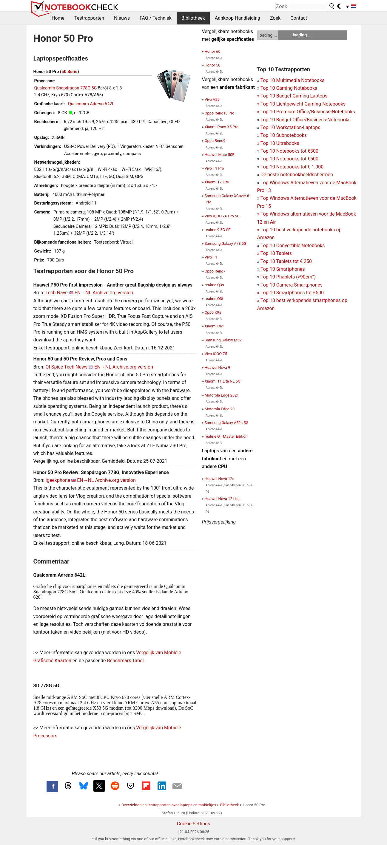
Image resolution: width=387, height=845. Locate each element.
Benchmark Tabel (125, 660)
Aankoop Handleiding (237, 18)
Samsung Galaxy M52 (223, 340)
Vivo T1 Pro (214, 168)
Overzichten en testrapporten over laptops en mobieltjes (168, 805)
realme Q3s (214, 285)
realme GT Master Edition (226, 436)
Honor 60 (213, 51)
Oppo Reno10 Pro (220, 113)
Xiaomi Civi (214, 326)
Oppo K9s (213, 312)
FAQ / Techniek (156, 18)
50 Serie (69, 71)
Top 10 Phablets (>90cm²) (288, 277)
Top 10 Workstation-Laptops (290, 127)
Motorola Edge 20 (220, 409)
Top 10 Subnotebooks (283, 135)
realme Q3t (214, 298)
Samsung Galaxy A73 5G (225, 243)
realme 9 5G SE (218, 230)
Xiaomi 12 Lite (217, 182)
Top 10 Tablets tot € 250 (286, 261)
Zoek (275, 18)
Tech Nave (56, 292)
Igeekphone (58, 480)
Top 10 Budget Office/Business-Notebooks (305, 120)
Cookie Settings (193, 824)
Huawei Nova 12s (219, 478)
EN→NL (83, 292)
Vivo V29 (212, 99)
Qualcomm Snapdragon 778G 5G (65, 88)
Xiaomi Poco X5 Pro (221, 127)
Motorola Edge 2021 (222, 395)
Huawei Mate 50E (220, 154)
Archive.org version (112, 292)
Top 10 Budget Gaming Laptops (292, 96)
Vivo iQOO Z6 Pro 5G (222, 216)
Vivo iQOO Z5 (216, 354)
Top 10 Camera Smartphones (291, 285)
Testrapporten (89, 18)
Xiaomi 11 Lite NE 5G (222, 381)
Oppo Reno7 (215, 271)
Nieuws (122, 18)
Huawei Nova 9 (217, 367)
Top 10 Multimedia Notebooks (292, 80)
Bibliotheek (193, 18)
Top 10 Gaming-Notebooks (288, 88)
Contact (298, 18)
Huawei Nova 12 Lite (222, 498)
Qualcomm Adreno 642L (91, 103)
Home (58, 18)
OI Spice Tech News (67, 367)
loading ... (268, 35)
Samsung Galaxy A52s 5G (227, 422)
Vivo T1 (211, 257)
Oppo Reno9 (215, 140)
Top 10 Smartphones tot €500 (290, 292)
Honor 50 (213, 65)
